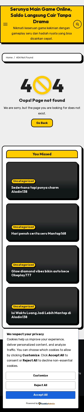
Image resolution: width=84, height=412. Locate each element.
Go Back (42, 123)
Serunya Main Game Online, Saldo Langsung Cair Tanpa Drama (41, 15)
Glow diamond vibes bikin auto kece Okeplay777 (40, 273)
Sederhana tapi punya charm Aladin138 (35, 189)
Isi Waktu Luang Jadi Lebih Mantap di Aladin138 (41, 315)
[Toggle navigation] (5, 24)
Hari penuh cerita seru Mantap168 (38, 233)
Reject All (40, 385)
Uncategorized (23, 181)
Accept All (40, 394)
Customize (40, 375)
